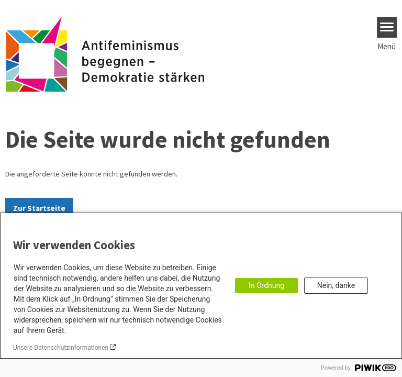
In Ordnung (266, 285)
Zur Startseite (39, 208)
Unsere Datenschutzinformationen (60, 347)
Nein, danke (336, 285)
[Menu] (387, 27)
